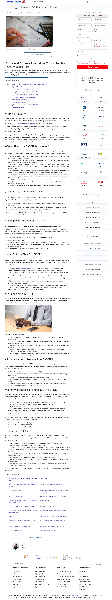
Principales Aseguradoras (20, 567)
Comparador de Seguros (64, 571)
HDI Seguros (16, 584)
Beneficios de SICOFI (18, 107)
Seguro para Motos (40, 574)
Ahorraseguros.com (85, 584)
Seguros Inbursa (17, 576)
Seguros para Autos (40, 571)
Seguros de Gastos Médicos (43, 584)
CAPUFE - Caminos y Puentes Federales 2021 (51, 484)
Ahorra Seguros (11, 12)
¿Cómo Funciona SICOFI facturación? (23, 89)
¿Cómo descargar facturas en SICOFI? (26, 92)
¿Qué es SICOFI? (17, 87)
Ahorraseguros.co (84, 579)
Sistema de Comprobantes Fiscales (25, 268)
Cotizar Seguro (93, 2)
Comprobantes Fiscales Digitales (25, 123)
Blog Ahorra (82, 571)
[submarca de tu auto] (84, 25)
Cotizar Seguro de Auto (37, 54)
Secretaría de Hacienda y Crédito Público (16, 142)
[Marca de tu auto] (84, 19)
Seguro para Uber (40, 576)
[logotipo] (19, 563)
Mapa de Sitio (61, 567)
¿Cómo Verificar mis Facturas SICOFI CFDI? (25, 105)
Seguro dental (43, 478)
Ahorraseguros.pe (84, 581)
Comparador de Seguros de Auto (66, 576)
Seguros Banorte (17, 587)
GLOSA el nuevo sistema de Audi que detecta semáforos (54, 510)
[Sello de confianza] (77, 558)
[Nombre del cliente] (92, 51)
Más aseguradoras (93, 236)
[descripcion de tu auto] (101, 25)
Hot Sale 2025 (83, 587)
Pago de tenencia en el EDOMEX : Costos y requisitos (53, 516)
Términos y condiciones (77, 595)
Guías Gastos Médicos (63, 587)
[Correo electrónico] (84, 59)
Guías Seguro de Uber (63, 584)
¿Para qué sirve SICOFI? (19, 99)
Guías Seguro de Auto (63, 579)
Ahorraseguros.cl (84, 576)
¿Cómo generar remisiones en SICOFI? (26, 94)
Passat (10, 516)
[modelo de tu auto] (101, 19)
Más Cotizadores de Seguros (92, 195)
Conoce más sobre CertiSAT (47, 506)
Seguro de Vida (39, 587)
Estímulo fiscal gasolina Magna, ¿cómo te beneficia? (53, 526)
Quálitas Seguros (17, 574)
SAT (22, 402)
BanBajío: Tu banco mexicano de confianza (19, 526)
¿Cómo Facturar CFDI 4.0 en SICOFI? (26, 97)
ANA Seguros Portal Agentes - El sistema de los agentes (22, 506)
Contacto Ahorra (84, 574)
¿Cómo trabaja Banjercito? (15, 530)
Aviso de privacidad (96, 595)
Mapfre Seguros (17, 579)
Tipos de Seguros (39, 2)
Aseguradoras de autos (92, 90)
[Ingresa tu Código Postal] (101, 40)
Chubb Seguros (16, 581)
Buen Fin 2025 (83, 589)
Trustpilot (38, 558)
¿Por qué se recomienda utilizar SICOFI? (24, 102)
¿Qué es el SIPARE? (45, 500)
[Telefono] (101, 59)
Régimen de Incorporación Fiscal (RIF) (49, 530)
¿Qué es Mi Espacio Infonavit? (16, 496)
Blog (18, 12)
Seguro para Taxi (40, 579)
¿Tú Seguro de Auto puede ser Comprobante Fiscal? (53, 520)
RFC (24, 404)
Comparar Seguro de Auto (92, 12)
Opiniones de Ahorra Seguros (39, 556)
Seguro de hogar (39, 581)
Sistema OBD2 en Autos (15, 490)
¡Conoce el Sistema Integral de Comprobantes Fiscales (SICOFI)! (28, 84)
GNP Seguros (16, 571)
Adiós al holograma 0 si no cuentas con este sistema (53, 496)
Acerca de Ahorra (84, 567)
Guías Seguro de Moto (63, 581)
